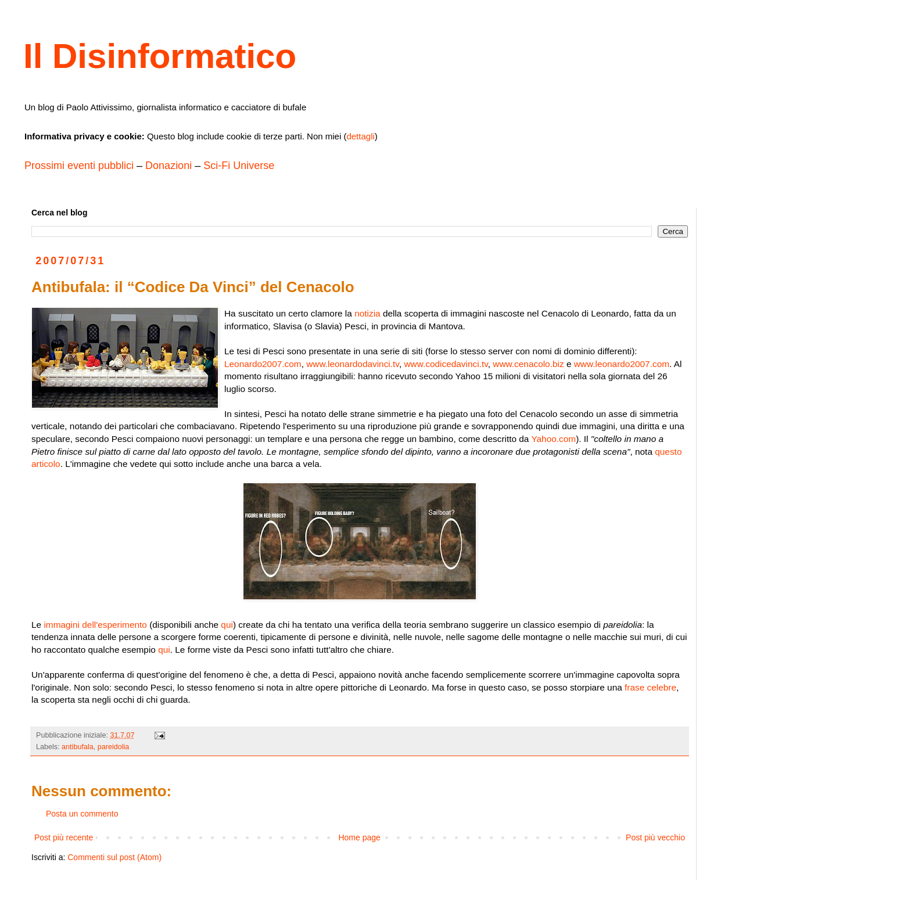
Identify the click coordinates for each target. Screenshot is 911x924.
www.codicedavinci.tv (445, 364)
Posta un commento (82, 813)
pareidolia (114, 747)
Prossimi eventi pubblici (79, 165)
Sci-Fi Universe (238, 165)
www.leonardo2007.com (621, 364)
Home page (359, 837)
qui (227, 625)
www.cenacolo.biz (528, 364)
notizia (367, 313)
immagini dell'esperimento (95, 625)
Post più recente (63, 837)
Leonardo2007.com (263, 364)
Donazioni (168, 165)
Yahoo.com (553, 439)
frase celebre (650, 687)
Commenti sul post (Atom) (114, 857)
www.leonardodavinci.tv (352, 364)
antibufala (78, 747)
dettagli (360, 136)
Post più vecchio (655, 837)
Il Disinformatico (159, 56)
